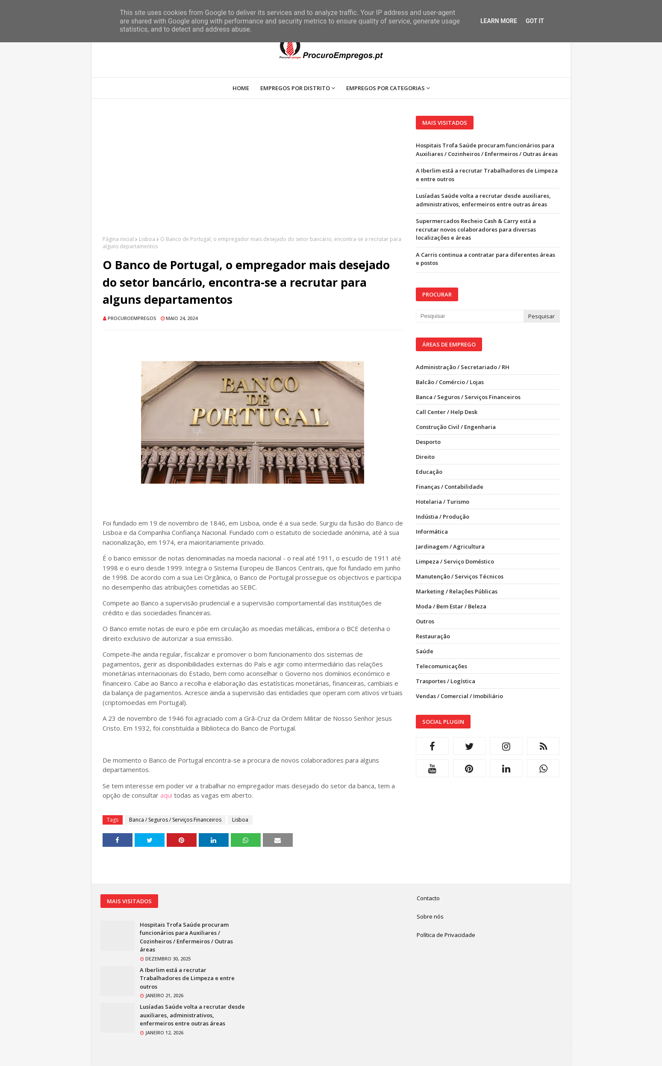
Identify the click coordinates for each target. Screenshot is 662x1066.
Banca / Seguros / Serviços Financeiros (175, 819)
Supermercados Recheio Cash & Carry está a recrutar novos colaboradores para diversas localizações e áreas (476, 229)
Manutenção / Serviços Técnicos (459, 576)
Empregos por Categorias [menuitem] (385, 88)
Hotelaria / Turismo (442, 501)
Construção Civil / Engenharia (456, 427)
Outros (425, 621)
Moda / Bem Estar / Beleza (451, 606)
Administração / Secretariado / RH (462, 367)
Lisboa (147, 239)
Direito (425, 457)
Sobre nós (430, 916)
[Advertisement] (253, 175)
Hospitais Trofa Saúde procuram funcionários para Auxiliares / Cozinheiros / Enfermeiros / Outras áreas (487, 149)
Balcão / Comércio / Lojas (450, 382)
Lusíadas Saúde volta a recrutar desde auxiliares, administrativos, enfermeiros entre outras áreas (483, 200)
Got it (535, 21)
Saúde (424, 651)
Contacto (428, 898)
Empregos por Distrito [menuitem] (295, 88)
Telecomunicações (441, 666)
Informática (432, 531)
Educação (429, 472)
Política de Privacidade (446, 935)
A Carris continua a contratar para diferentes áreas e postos (485, 259)
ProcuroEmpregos (132, 318)
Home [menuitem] (240, 88)
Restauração (433, 636)
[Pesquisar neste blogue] (470, 316)
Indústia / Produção (442, 516)
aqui (166, 795)
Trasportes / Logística (445, 681)
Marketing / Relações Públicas (456, 591)
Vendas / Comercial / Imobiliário (459, 696)
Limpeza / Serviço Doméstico (455, 561)
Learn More (498, 21)
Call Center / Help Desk (446, 412)
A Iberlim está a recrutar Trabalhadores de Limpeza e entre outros (487, 175)
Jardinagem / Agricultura (450, 546)
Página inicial (118, 239)
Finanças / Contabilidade (449, 486)
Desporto (428, 442)
